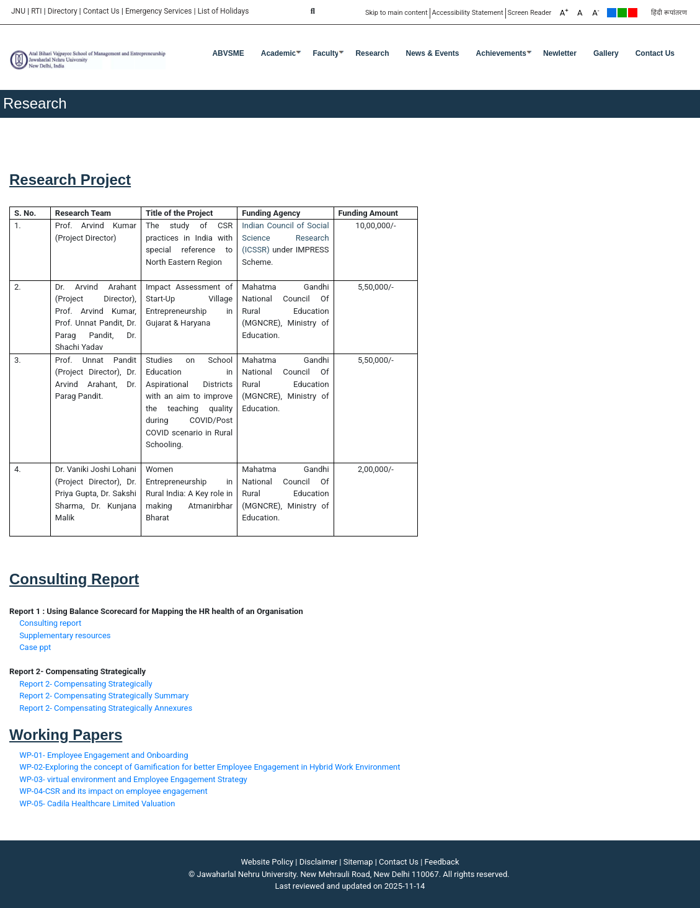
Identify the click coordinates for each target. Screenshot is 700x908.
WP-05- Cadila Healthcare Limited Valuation (97, 803)
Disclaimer (318, 861)
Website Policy (267, 861)
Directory (63, 11)
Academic (278, 53)
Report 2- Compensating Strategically (86, 683)
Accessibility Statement (467, 13)
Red (632, 12)
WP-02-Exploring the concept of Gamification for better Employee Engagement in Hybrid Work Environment (209, 767)
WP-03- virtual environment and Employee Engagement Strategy (133, 779)
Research (372, 53)
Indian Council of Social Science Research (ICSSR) (285, 237)
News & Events (432, 53)
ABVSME (228, 53)
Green (622, 12)
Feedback (442, 861)
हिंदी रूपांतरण (669, 13)
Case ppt (35, 647)
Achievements (501, 53)
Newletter (560, 53)
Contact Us (101, 11)
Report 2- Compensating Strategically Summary (103, 695)
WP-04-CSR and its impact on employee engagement (113, 791)
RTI (36, 11)
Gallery (606, 53)
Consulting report (50, 623)
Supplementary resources (64, 635)
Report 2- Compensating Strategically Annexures (105, 708)
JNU (18, 11)
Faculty (325, 53)
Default (611, 12)
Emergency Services (158, 11)
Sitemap (358, 861)
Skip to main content (396, 13)
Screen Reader (530, 13)
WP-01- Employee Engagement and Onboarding (103, 755)
